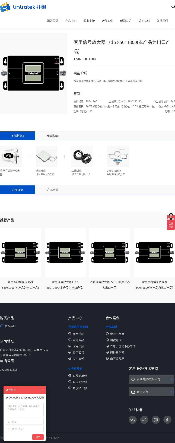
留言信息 (142, 391)
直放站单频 (80, 375)
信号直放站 (75, 368)
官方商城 (10, 326)
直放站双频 (80, 382)
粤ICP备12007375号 (49, 438)
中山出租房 (117, 334)
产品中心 (71, 20)
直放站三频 (80, 388)
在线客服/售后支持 (148, 379)
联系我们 (162, 20)
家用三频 (78, 346)
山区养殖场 (117, 358)
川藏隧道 (115, 340)
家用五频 (78, 358)
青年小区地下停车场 (122, 346)
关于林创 (144, 20)
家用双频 (78, 340)
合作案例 (107, 20)
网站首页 (52, 20)
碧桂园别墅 (117, 352)
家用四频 (78, 352)
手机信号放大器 (78, 326)
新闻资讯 (125, 20)
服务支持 (89, 20)
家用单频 (78, 334)
